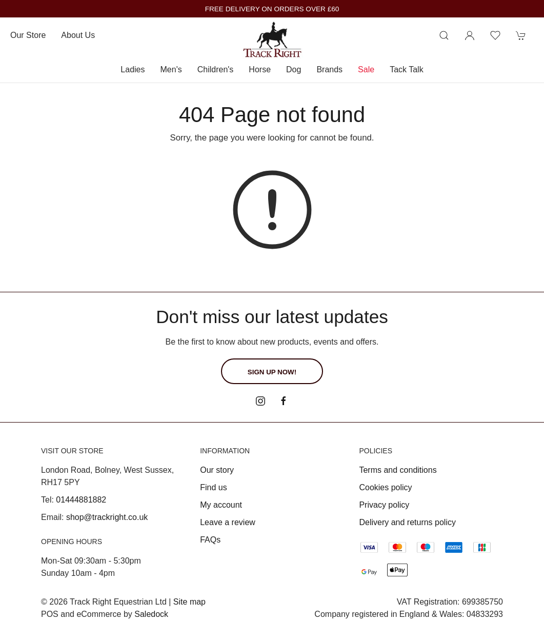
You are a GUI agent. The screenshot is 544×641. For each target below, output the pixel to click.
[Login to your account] (469, 35)
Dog (293, 69)
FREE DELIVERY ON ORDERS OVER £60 (272, 9)
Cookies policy (385, 487)
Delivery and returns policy (407, 522)
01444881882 (81, 499)
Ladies (132, 69)
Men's (171, 69)
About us (78, 35)
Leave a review (227, 522)
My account (221, 504)
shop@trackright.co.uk (107, 517)
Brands (329, 69)
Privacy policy (384, 504)
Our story (217, 470)
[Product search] (444, 35)
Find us (213, 487)
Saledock (151, 614)
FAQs (210, 539)
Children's (215, 69)
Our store (28, 35)
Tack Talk (407, 69)
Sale (366, 69)
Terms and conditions (397, 470)
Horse (260, 69)
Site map (189, 601)
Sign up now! (272, 372)
